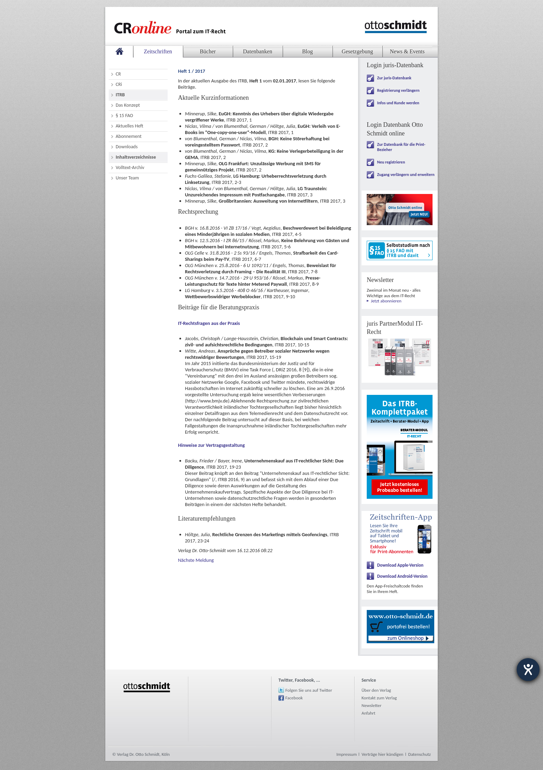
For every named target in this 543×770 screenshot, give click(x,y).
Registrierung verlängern (398, 90)
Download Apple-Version (400, 565)
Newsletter (372, 705)
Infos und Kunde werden (398, 102)
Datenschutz (419, 754)
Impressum (347, 754)
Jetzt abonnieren (386, 300)
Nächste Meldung (196, 560)
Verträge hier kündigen (382, 754)
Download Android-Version (402, 576)
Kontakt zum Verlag (379, 697)
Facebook (294, 697)
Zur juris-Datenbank (394, 78)
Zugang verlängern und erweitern (406, 174)
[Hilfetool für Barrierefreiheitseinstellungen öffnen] (528, 669)
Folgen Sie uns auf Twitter (308, 690)
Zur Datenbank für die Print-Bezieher (401, 147)
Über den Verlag (376, 690)
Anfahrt (368, 713)
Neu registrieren (391, 162)
